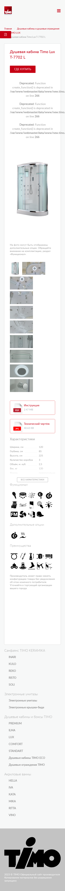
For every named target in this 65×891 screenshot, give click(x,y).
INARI (12, 657)
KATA (12, 794)
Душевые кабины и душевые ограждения (38, 29)
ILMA (12, 730)
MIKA (12, 801)
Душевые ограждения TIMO (27, 764)
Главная (8, 29)
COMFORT (16, 744)
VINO (12, 815)
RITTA (12, 808)
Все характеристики (32, 480)
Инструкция (31, 405)
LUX (11, 737)
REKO (12, 671)
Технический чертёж (37, 423)
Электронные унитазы (23, 700)
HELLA (13, 780)
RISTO (12, 677)
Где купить (22, 69)
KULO (12, 664)
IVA (11, 787)
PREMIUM (15, 723)
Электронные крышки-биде (26, 707)
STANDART (16, 751)
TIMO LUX (15, 33)
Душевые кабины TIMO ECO (27, 758)
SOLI (12, 684)
